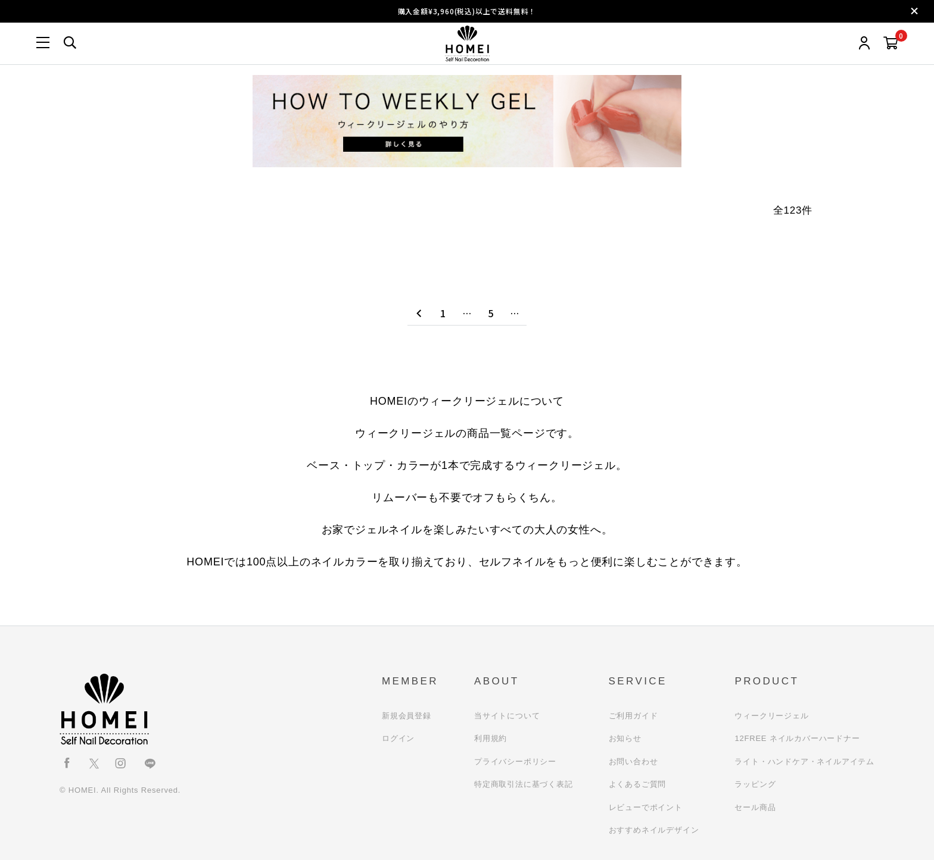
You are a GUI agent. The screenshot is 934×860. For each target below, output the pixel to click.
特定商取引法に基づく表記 (523, 784)
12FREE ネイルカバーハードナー (797, 738)
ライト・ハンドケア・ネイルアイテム (804, 761)
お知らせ (625, 738)
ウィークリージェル (771, 715)
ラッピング (755, 784)
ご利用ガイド (633, 715)
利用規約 (490, 738)
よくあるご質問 (638, 784)
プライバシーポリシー (515, 761)
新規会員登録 (406, 715)
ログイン (398, 738)
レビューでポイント (646, 807)
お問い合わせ (633, 761)
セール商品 (755, 807)
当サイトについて (507, 715)
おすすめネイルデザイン (654, 829)
